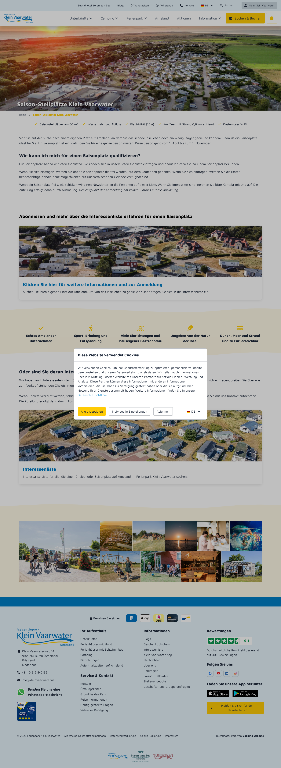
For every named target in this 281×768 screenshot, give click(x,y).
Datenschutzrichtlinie (92, 395)
